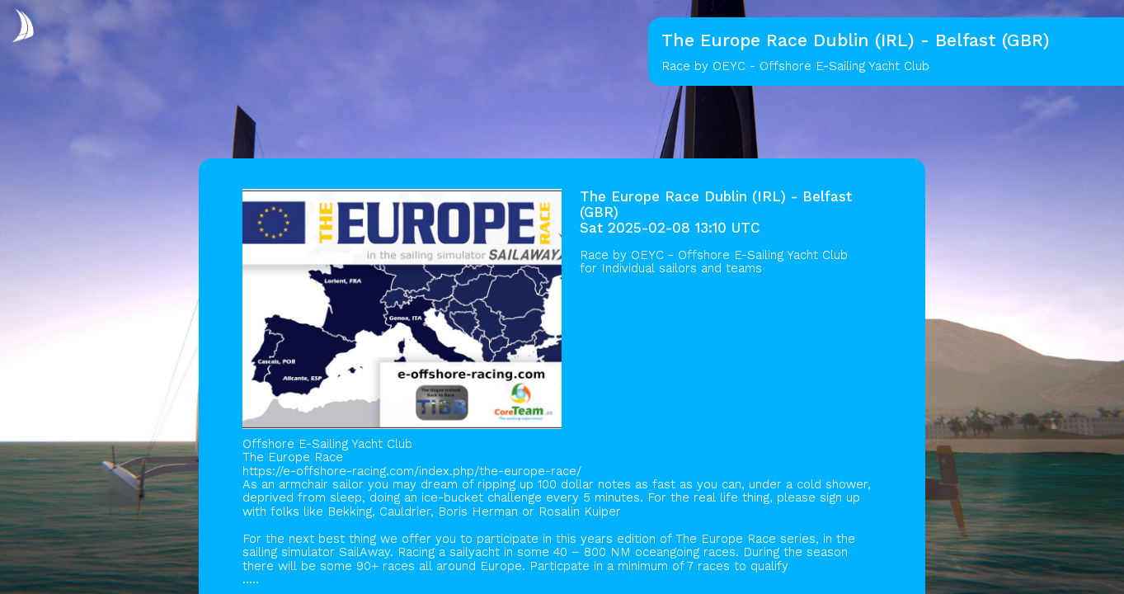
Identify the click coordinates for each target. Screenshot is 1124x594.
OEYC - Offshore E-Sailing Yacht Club (739, 255)
